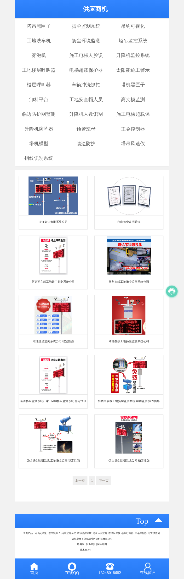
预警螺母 (86, 129)
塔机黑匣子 (133, 84)
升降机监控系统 (133, 55)
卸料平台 (38, 99)
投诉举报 (91, 544)
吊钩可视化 (133, 26)
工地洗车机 (39, 40)
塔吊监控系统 (133, 40)
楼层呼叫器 (39, 84)
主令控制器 (133, 129)
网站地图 (102, 544)
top (142, 521)
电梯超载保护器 (86, 70)
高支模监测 (133, 99)
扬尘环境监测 (86, 40)
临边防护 (86, 143)
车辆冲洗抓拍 (86, 84)
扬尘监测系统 (86, 26)
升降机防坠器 (38, 129)
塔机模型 (38, 143)
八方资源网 (98, 549)
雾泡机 (39, 55)
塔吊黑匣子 (39, 26)
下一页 (104, 480)
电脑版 (80, 544)
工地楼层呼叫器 (39, 70)
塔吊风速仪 (133, 143)
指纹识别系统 (38, 158)
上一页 (80, 480)
